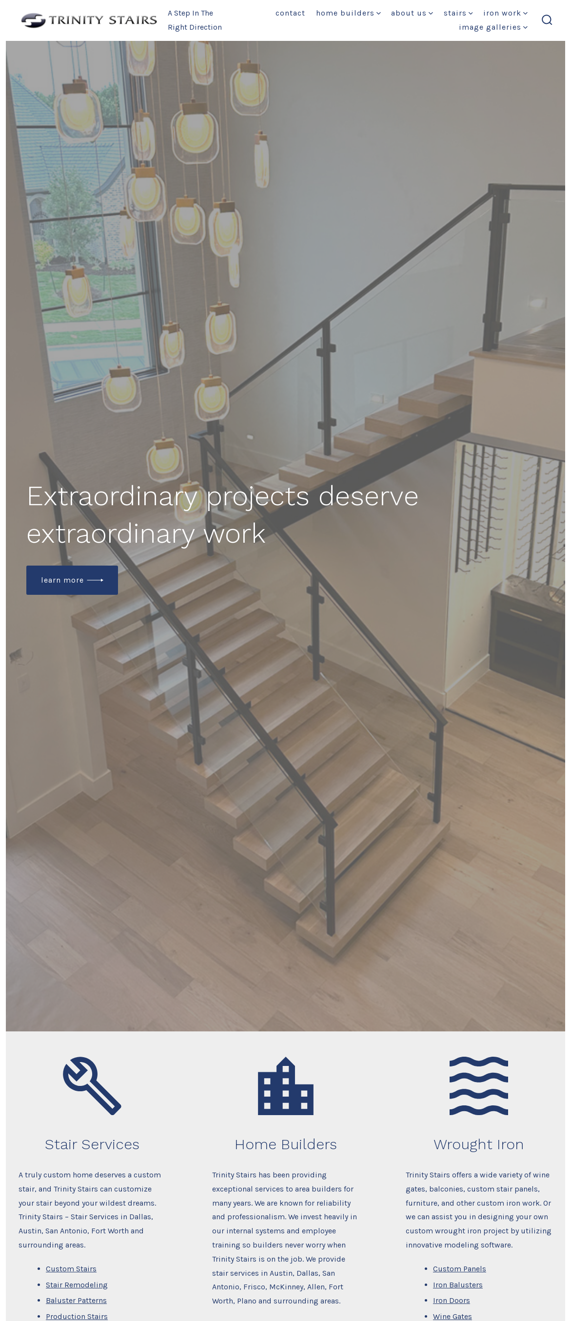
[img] (378, 13)
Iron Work (505, 13)
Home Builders (348, 13)
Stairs (458, 13)
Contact (290, 13)
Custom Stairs (71, 1268)
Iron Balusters (458, 1284)
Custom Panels (459, 1268)
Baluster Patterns (76, 1300)
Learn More (62, 580)
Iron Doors (451, 1300)
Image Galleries (493, 27)
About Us (412, 13)
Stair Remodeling (77, 1284)
